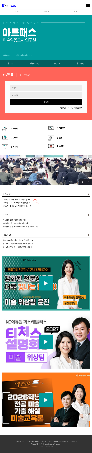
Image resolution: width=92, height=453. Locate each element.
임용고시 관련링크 (24, 55)
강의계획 (10, 146)
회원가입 (63, 108)
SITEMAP (46, 11)
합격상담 (80, 63)
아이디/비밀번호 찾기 (75, 108)
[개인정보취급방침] (49, 447)
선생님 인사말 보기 (25, 75)
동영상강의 (56, 128)
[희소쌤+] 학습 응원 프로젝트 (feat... (20, 199)
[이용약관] (40, 447)
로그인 (76, 11)
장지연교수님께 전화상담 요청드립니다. (18, 243)
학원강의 (10, 128)
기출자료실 (34, 63)
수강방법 (10, 137)
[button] (89, 182)
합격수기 (11, 63)
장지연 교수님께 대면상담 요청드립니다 (18, 246)
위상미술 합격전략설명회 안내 (14, 220)
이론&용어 (7, 55)
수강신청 (55, 146)
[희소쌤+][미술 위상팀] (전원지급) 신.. (17, 206)
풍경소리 (57, 63)
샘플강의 (55, 137)
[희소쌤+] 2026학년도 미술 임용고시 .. (21, 202)
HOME (17, 11)
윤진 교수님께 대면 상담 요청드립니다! (18, 240)
